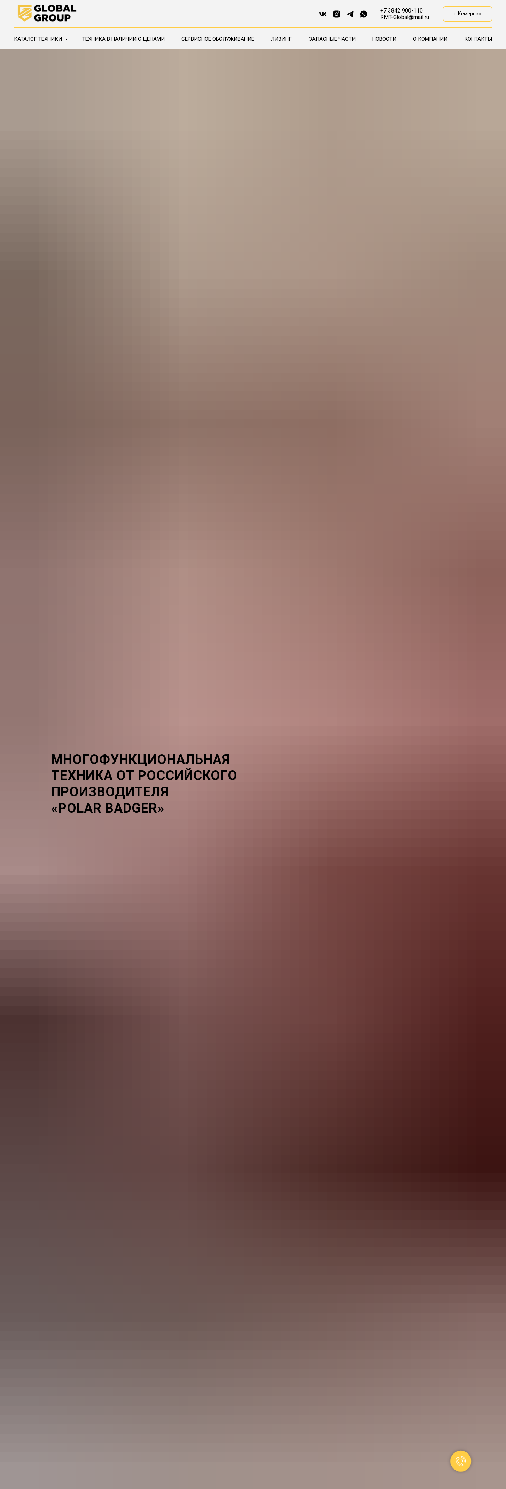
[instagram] (336, 14)
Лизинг (281, 39)
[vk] (323, 14)
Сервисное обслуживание (217, 39)
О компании (430, 39)
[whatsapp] (363, 14)
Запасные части (332, 39)
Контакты (478, 39)
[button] (467, 14)
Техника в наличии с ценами (123, 39)
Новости (384, 39)
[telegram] (350, 14)
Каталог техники (38, 39)
